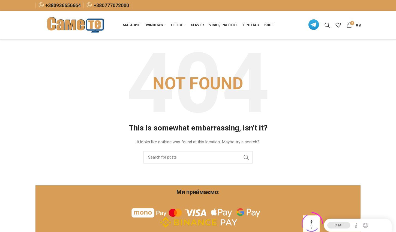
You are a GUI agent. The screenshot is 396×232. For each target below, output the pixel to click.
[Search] (327, 25)
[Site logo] (76, 25)
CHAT (339, 223)
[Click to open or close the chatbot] (311, 221)
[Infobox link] (59, 5)
